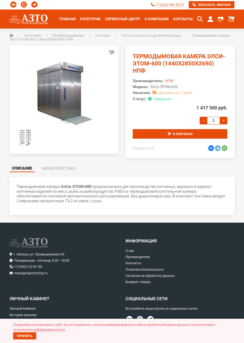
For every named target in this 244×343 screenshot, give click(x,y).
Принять (24, 336)
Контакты (183, 19)
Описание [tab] (22, 168)
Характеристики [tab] (59, 168)
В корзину (180, 134)
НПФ (169, 80)
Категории (90, 19)
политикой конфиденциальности (39, 330)
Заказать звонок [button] (212, 4)
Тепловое (103, 35)
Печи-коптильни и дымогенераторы (151, 35)
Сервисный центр (122, 19)
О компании (157, 19)
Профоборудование (68, 35)
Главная (67, 19)
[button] (200, 19)
